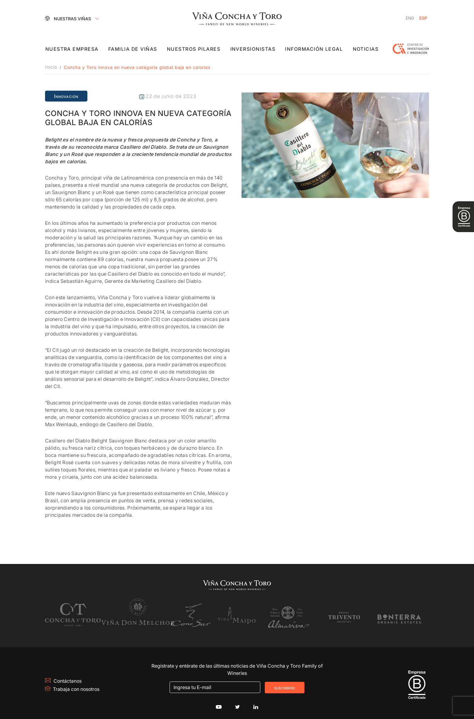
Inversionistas (253, 50)
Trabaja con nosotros (73, 685)
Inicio (51, 67)
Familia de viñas (133, 50)
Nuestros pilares (194, 50)
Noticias (365, 50)
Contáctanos (63, 677)
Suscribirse (284, 684)
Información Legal (314, 50)
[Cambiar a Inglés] (409, 18)
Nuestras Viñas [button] (68, 18)
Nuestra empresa (72, 50)
